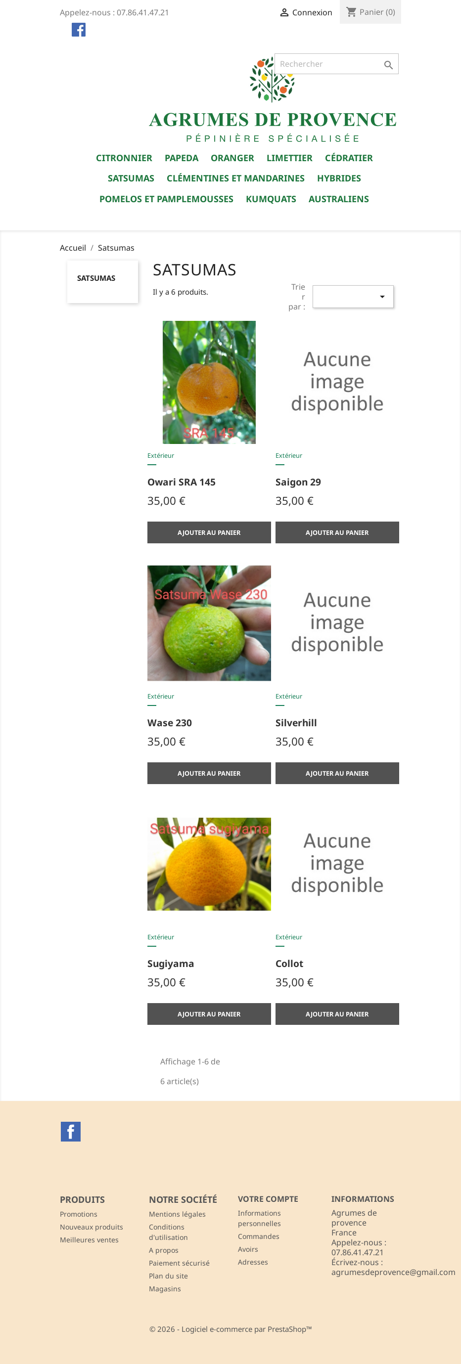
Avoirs (248, 1249)
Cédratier (349, 158)
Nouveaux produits (91, 1227)
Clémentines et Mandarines (236, 178)
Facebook (71, 1132)
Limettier (290, 158)
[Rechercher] (337, 63)
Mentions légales (177, 1214)
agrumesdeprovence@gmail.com (393, 1272)
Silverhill (296, 722)
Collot (289, 963)
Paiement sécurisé (179, 1263)
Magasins (165, 1288)
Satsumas (131, 178)
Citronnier (124, 158)
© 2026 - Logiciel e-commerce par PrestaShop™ (230, 1329)
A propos (164, 1250)
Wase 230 (169, 722)
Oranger (232, 158)
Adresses (253, 1262)
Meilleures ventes (89, 1239)
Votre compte (268, 1198)
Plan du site (168, 1275)
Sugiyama (170, 963)
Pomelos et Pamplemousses (166, 199)
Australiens (339, 199)
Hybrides (339, 178)
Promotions (78, 1214)
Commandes (258, 1236)
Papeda (181, 158)
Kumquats (271, 199)
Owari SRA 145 (181, 481)
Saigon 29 (298, 481)
